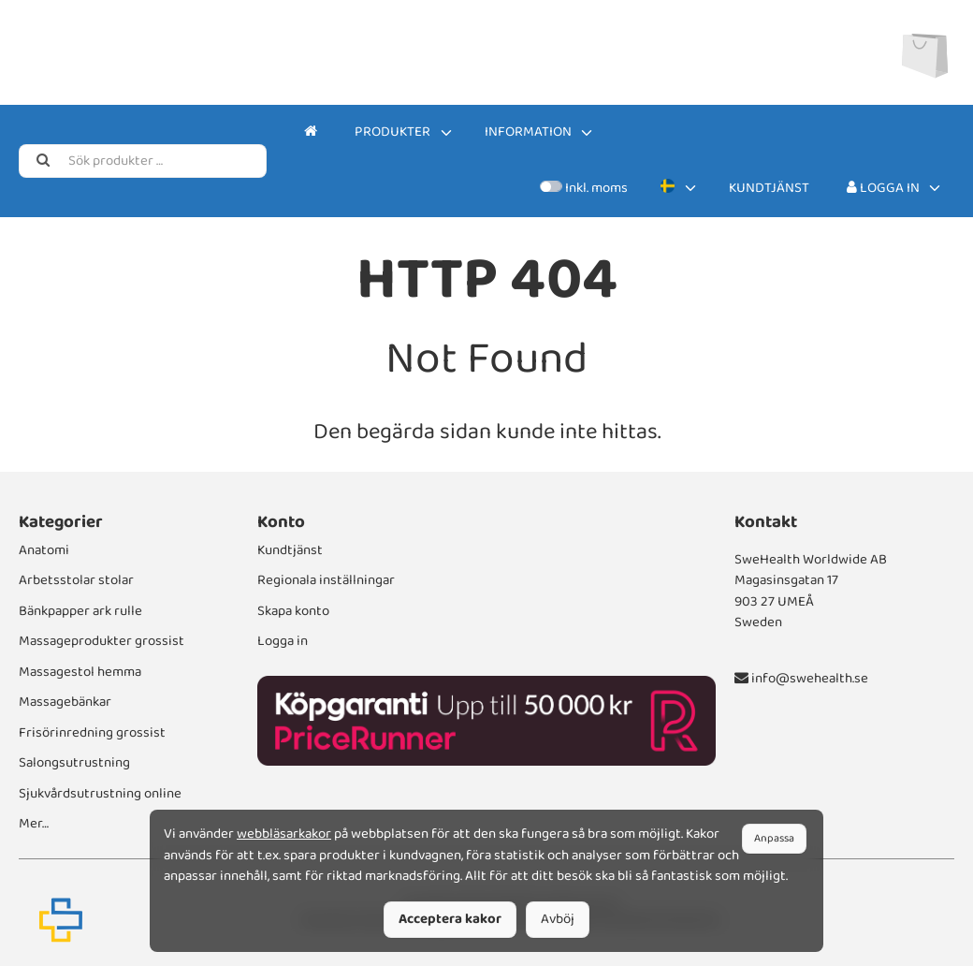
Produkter (392, 132)
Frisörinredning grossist (92, 733)
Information (528, 132)
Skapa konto (293, 611)
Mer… (34, 823)
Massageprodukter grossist (101, 641)
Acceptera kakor (450, 919)
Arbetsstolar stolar (76, 580)
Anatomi (44, 550)
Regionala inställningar (326, 580)
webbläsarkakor (284, 834)
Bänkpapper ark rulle (80, 611)
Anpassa (774, 838)
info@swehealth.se (801, 678)
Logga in (883, 188)
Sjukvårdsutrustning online (100, 794)
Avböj (557, 919)
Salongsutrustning (74, 763)
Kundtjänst (769, 188)
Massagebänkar (65, 702)
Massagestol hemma (80, 672)
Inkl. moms (583, 188)
